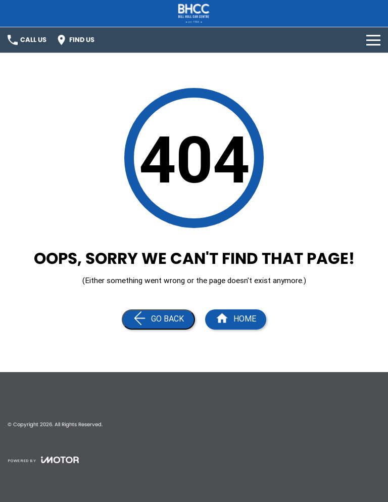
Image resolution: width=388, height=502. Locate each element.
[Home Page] (194, 13)
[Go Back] (158, 319)
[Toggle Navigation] (373, 40)
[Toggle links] (43, 460)
